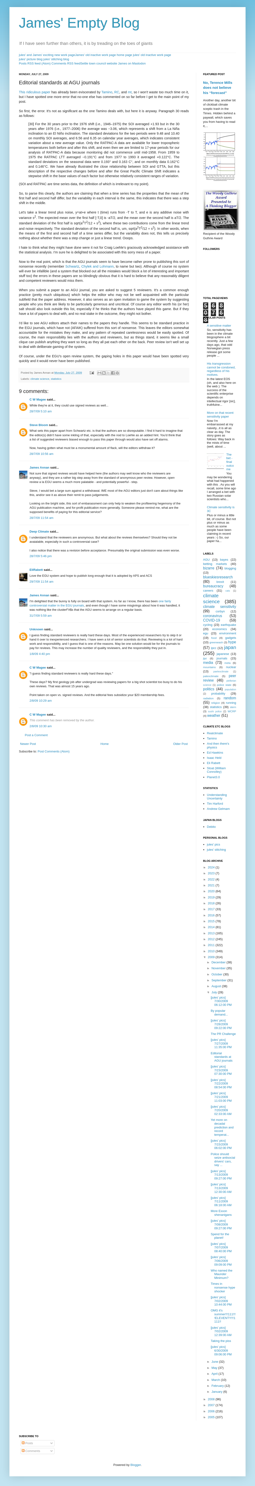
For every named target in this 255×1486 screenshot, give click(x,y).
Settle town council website (98, 63)
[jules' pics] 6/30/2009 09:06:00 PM (221, 1350)
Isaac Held (214, 758)
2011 (212, 945)
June (215, 1361)
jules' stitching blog (56, 59)
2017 (212, 909)
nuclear (231, 667)
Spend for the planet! (220, 1236)
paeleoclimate (221, 671)
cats (227, 590)
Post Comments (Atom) (54, 751)
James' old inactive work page (95, 55)
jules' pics (213, 844)
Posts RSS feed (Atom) (35, 63)
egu (205, 633)
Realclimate (215, 733)
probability (218, 693)
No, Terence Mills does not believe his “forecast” (217, 88)
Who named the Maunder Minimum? (221, 1274)
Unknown (36, 629)
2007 (212, 1405)
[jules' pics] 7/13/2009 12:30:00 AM (221, 1188)
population (230, 689)
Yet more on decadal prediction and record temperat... (222, 1127)
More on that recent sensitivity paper (220, 414)
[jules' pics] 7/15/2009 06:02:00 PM (221, 1144)
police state (224, 684)
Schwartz (72, 266)
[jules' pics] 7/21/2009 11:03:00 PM (221, 1096)
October (217, 974)
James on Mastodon (132, 63)
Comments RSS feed (65, 63)
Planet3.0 (213, 777)
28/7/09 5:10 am (41, 411)
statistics (56, 378)
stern (233, 707)
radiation (208, 698)
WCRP (232, 711)
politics (208, 689)
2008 (212, 1399)
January (217, 1391)
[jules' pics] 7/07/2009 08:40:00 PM (221, 1247)
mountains (209, 667)
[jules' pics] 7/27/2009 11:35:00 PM (221, 1043)
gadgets (230, 638)
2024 (212, 867)
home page (124, 55)
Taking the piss (221, 1341)
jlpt (205, 658)
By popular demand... (219, 1012)
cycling (207, 625)
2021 (212, 885)
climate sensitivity (219, 607)
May (215, 1368)
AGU (206, 559)
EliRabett (36, 570)
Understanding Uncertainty (217, 796)
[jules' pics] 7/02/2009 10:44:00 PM (221, 1300)
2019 (212, 897)
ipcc (213, 648)
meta (228, 662)
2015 (212, 921)
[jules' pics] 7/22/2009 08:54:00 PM (221, 1083)
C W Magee (38, 399)
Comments (31, 1451)
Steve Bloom (39, 425)
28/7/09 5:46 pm (41, 556)
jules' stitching (216, 849)
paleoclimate (211, 676)
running (231, 703)
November (219, 968)
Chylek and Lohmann (97, 266)
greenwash (216, 642)
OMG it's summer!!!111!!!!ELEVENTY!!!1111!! (223, 1316)
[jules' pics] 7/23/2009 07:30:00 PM (221, 1070)
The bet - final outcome (230, 462)
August (217, 986)
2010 (212, 951)
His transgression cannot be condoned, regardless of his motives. (221, 369)
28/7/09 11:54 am (41, 518)
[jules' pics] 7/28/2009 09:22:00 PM (221, 1024)
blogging (230, 568)
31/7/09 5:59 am (41, 615)
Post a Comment (36, 735)
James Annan (39, 467)
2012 (212, 939)
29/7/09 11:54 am (41, 581)
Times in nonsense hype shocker (223, 1287)
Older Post (180, 744)
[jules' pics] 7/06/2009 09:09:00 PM (221, 1260)
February (218, 1386)
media (208, 663)
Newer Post (28, 744)
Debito (211, 826)
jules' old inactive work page (152, 55)
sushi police (215, 711)
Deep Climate (39, 531)
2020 (212, 891)
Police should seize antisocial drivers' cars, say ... (223, 1159)
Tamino (107, 92)
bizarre (208, 568)
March (216, 1380)
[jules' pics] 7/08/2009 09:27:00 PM (221, 1224)
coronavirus (212, 616)
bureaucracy (213, 586)
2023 (212, 873)
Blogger (135, 1465)
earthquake (228, 625)
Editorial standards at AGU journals (221, 1056)
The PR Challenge (223, 1034)
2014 (212, 927)
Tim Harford (215, 803)
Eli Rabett (213, 763)
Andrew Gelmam (218, 809)
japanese (223, 654)
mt (130, 92)
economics (219, 629)
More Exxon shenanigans (221, 1213)
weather (213, 715)
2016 (212, 915)
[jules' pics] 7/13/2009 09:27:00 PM (221, 1174)
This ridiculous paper (34, 92)
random (230, 698)
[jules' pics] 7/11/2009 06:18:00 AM (221, 1201)
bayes (224, 559)
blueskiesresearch (218, 577)
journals (222, 658)
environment (227, 633)
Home (105, 744)
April (215, 1373)
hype (232, 642)
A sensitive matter (219, 325)
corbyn (220, 611)
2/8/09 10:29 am (41, 700)
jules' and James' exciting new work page (47, 55)
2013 (212, 933)
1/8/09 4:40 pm (40, 654)
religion (215, 702)
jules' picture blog (30, 59)
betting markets (215, 564)
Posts (27, 1443)
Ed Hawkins (215, 752)
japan (230, 647)
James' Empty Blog (79, 23)
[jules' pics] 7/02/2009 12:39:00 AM (221, 1331)
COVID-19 (211, 620)
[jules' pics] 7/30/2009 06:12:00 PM (221, 1001)
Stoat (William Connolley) (216, 770)
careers (208, 590)
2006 (212, 1411)
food (214, 637)
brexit (220, 582)
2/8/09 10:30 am (41, 726)
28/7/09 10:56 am (41, 454)
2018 (212, 903)
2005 (212, 1417)
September (219, 980)
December (219, 962)
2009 (212, 957)
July (215, 992)
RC (116, 92)
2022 (212, 879)
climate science (39, 378)
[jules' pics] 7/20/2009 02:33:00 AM (221, 1110)
